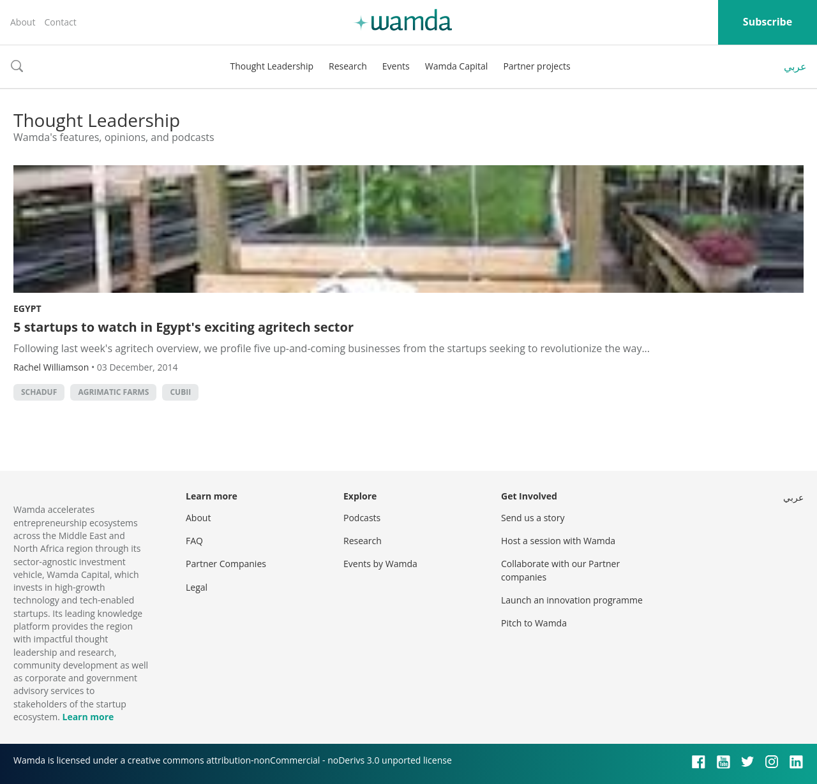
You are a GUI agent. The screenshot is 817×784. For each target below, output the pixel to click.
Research (348, 66)
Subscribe (767, 22)
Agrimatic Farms (113, 392)
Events (396, 66)
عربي (795, 66)
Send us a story (532, 518)
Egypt (27, 308)
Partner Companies (226, 564)
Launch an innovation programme (572, 600)
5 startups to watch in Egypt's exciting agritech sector (183, 327)
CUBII (180, 392)
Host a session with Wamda (558, 541)
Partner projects (536, 66)
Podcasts (361, 518)
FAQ (194, 541)
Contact (60, 22)
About (22, 22)
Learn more (88, 717)
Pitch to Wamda (534, 623)
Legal (196, 587)
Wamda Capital (456, 66)
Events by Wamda (380, 564)
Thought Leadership (271, 66)
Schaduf (39, 392)
